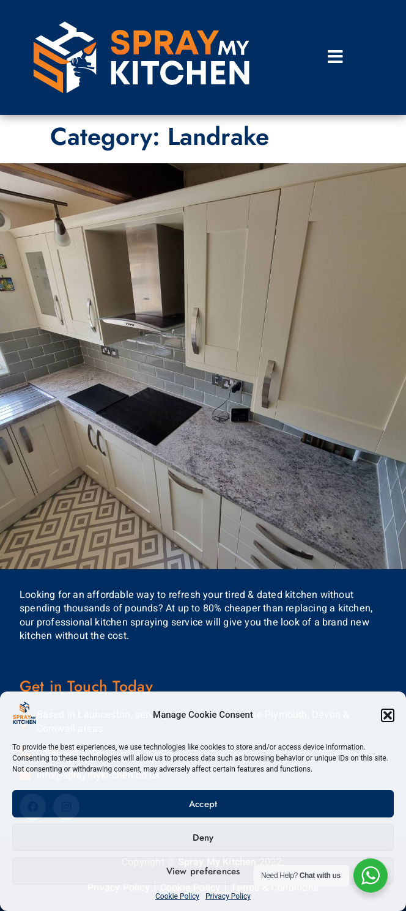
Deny (203, 837)
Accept (203, 804)
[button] (388, 715)
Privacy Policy (228, 896)
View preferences (203, 871)
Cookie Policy (177, 896)
